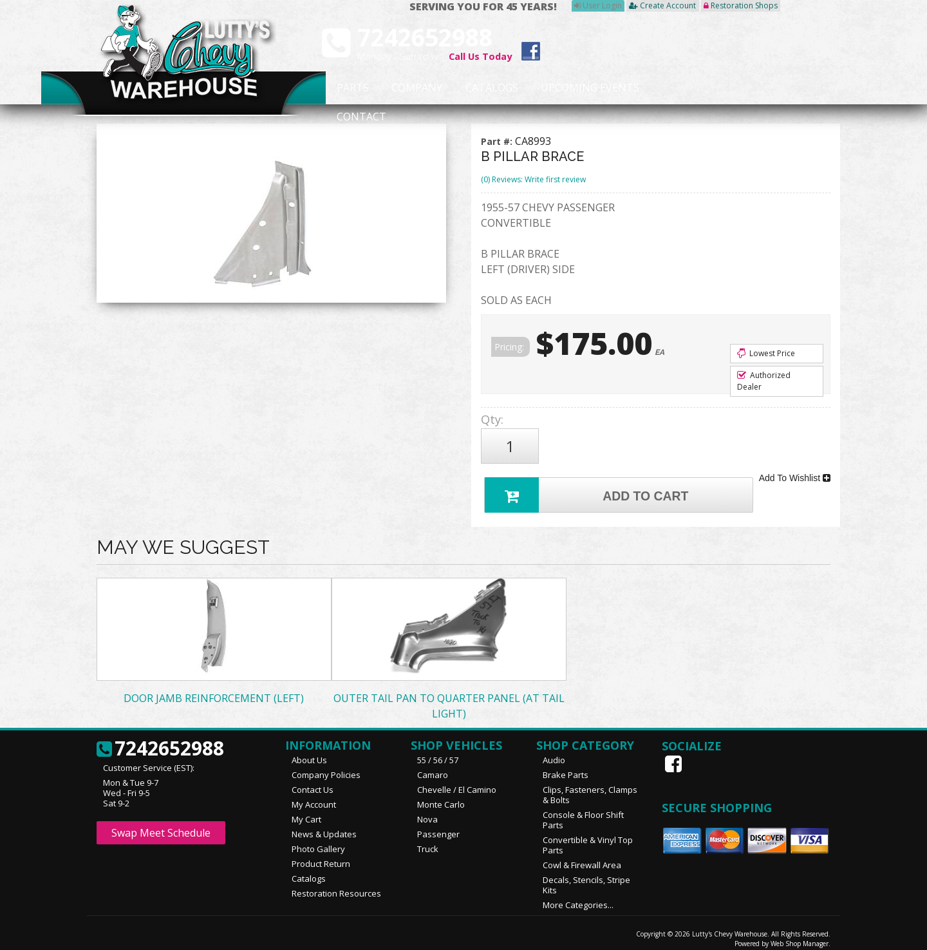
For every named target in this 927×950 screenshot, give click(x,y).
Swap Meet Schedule (161, 824)
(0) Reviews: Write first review (533, 179)
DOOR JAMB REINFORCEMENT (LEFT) (214, 690)
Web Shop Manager (800, 935)
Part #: (498, 141)
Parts (345, 88)
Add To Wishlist (794, 471)
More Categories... (578, 896)
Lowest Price (766, 353)
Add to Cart (590, 484)
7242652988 (160, 741)
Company (413, 88)
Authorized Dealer (764, 381)
